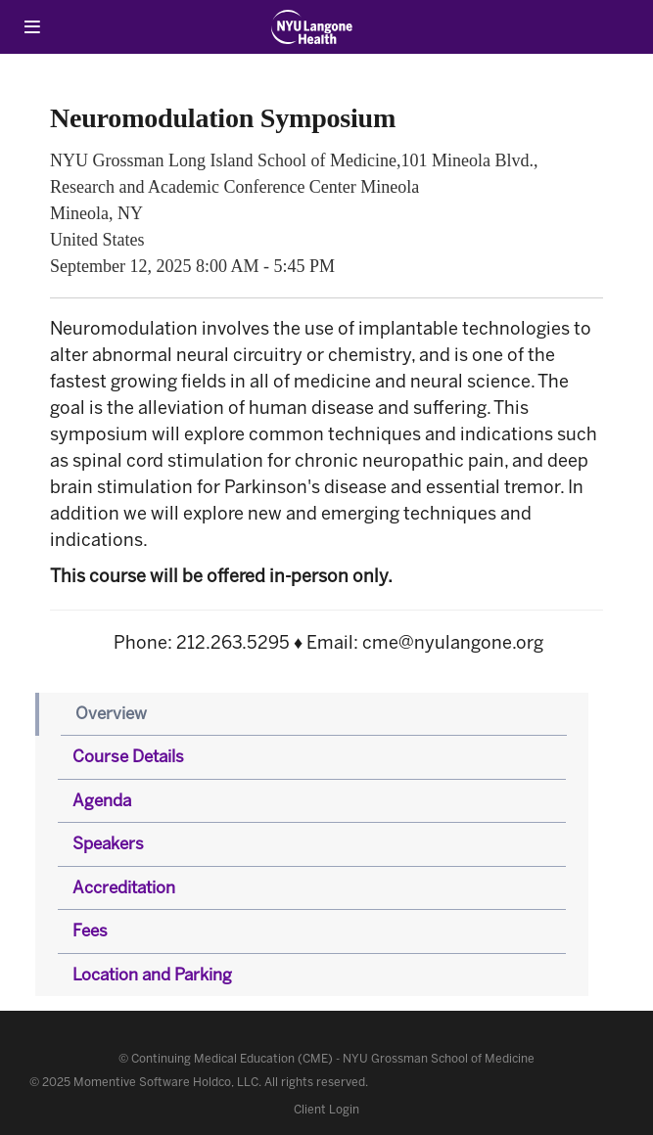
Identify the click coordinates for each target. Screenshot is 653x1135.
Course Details (128, 756)
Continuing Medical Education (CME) (232, 1059)
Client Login (326, 1109)
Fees (90, 930)
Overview (111, 713)
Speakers (108, 843)
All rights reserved (314, 1082)
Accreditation (123, 887)
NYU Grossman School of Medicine (439, 1059)
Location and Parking (152, 974)
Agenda (101, 800)
